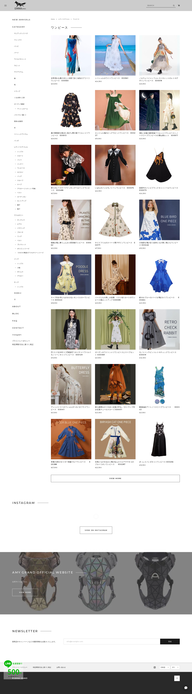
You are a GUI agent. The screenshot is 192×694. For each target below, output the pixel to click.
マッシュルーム (22, 109)
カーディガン (21, 197)
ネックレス (21, 220)
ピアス (19, 224)
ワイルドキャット (20, 59)
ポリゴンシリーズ (23, 249)
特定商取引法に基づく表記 (22, 347)
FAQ (14, 321)
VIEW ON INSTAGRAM (96, 534)
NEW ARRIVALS (21, 19)
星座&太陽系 (18, 121)
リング (19, 236)
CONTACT (18, 328)
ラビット (17, 65)
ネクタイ (20, 172)
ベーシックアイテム (21, 134)
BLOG (15, 313)
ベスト (19, 192)
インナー (20, 164)
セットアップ (21, 201)
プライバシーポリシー (21, 343)
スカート (20, 156)
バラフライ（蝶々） (20, 115)
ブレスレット (21, 244)
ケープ (19, 184)
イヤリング (21, 228)
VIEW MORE (115, 478)
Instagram (17, 337)
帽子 (18, 205)
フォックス (18, 40)
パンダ (16, 141)
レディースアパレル (21, 147)
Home (53, 19)
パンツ (19, 160)
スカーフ (20, 180)
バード (16, 53)
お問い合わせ (61, 670)
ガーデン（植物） (19, 104)
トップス (20, 152)
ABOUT (16, 306)
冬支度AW (17, 293)
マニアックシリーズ (21, 33)
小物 (18, 268)
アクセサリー (18, 215)
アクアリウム (18, 72)
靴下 (18, 209)
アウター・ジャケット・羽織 (26, 188)
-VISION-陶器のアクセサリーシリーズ (30, 253)
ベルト (19, 240)
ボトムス (20, 272)
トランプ (17, 91)
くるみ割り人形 (19, 97)
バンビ (16, 46)
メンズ (16, 259)
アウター (20, 276)
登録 (170, 644)
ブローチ (20, 232)
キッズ (16, 282)
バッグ (19, 176)
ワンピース (21, 168)
